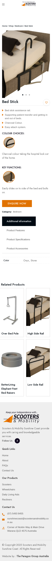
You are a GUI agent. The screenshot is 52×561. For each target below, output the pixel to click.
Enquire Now (17, 203)
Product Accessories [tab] (17, 248)
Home (4, 26)
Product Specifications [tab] (18, 239)
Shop (11, 26)
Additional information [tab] (19, 221)
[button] (46, 102)
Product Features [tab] (16, 230)
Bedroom (19, 26)
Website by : (25, 556)
